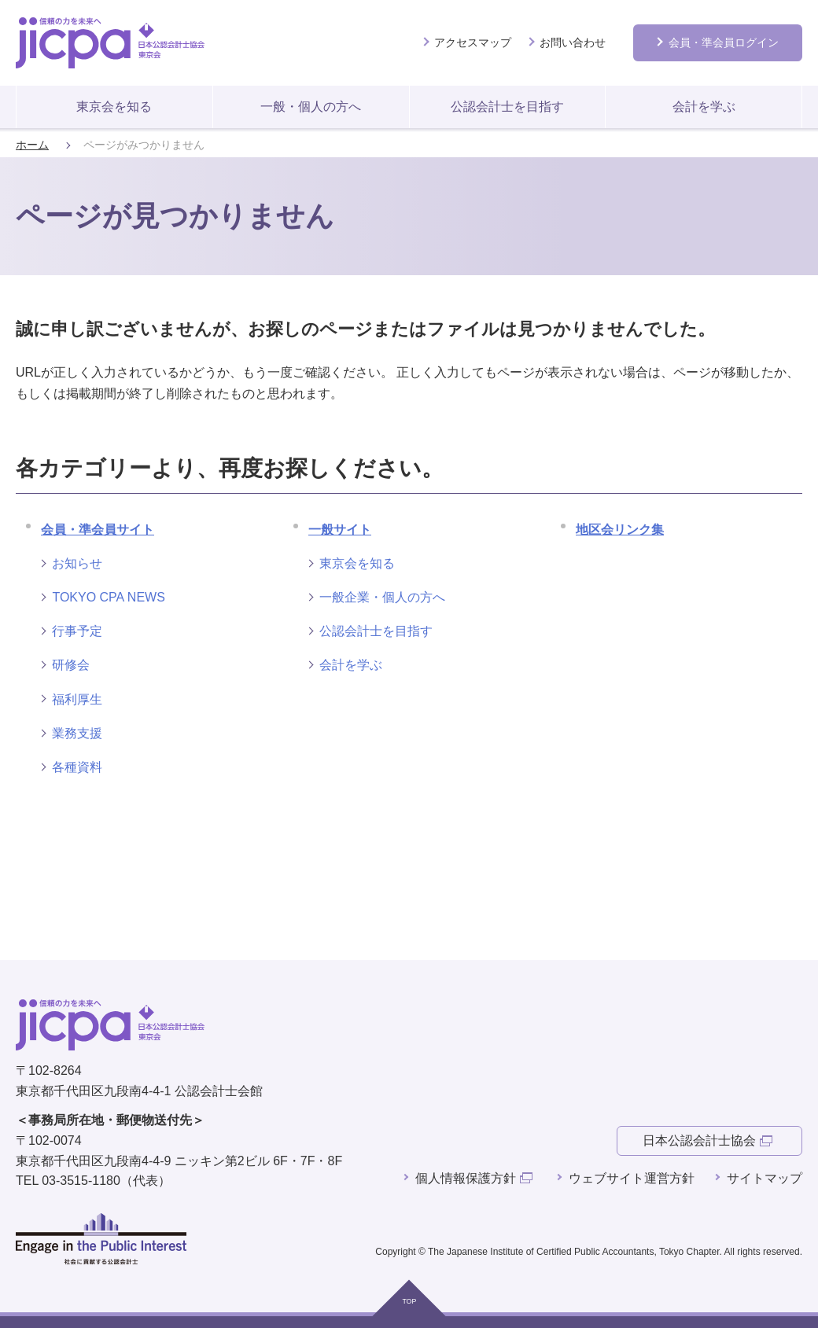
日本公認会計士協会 (699, 1140)
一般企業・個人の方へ (382, 597)
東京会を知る (114, 106)
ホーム (32, 145)
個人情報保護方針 (465, 1178)
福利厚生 (77, 699)
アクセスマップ (472, 42)
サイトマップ (764, 1178)
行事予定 (77, 631)
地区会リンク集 (620, 529)
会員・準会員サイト (97, 529)
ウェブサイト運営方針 (632, 1178)
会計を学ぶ (703, 106)
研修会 (71, 664)
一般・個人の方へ (310, 106)
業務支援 (77, 733)
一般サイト (339, 529)
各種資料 (77, 767)
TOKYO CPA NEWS (108, 597)
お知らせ (77, 563)
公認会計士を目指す (507, 106)
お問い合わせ (573, 42)
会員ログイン (724, 42)
